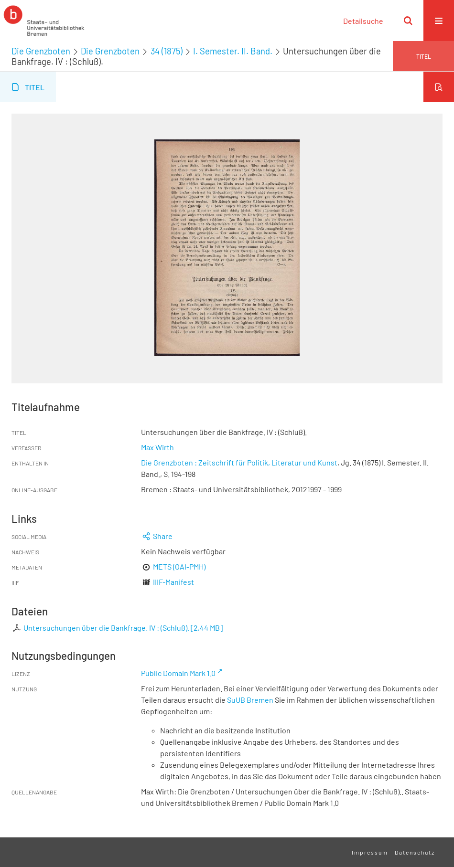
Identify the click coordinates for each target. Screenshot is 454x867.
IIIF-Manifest (173, 581)
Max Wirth (157, 447)
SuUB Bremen (250, 699)
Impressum (370, 852)
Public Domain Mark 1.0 (178, 672)
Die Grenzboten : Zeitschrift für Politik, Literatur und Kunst (239, 462)
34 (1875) (167, 51)
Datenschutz (415, 852)
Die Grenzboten (40, 51)
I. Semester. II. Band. (232, 51)
